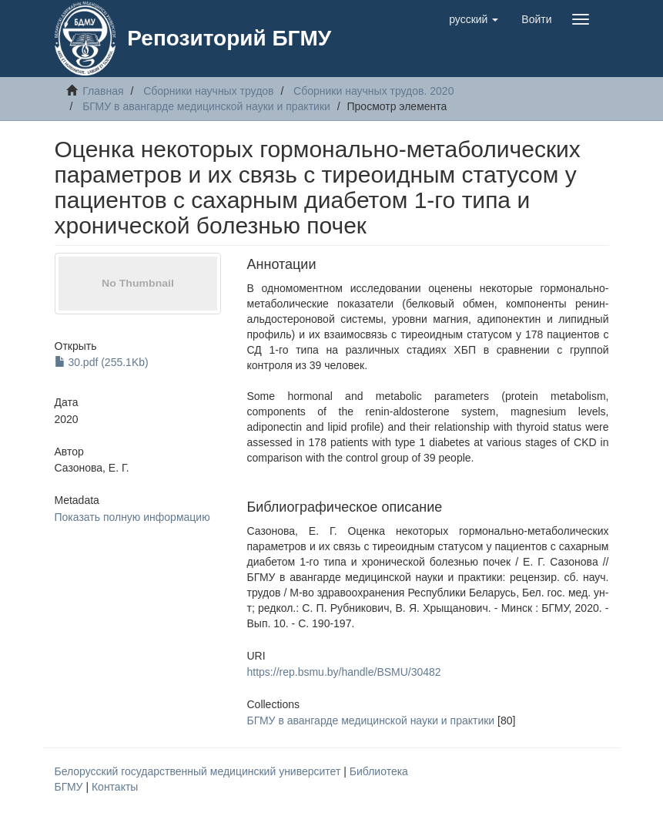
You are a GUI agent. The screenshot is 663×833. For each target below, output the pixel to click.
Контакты (115, 787)
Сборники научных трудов (208, 91)
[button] (473, 19)
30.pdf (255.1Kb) (102, 362)
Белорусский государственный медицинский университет (199, 771)
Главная (102, 91)
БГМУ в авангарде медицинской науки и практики (206, 106)
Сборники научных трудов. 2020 (373, 91)
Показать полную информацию (132, 517)
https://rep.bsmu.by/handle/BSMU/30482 (344, 672)
